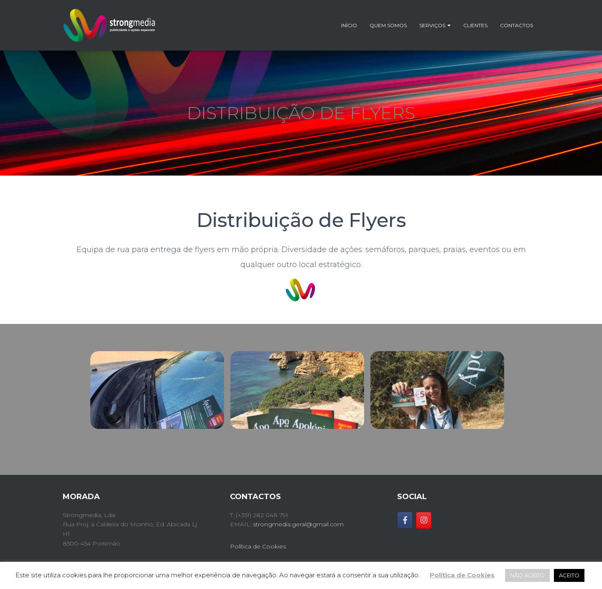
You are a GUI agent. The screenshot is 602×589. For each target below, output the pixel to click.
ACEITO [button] (569, 575)
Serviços (435, 25)
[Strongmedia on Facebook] (405, 520)
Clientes (475, 25)
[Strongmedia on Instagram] (423, 520)
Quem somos (388, 25)
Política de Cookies (258, 546)
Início (349, 25)
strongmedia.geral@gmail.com (298, 524)
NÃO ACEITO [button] (527, 575)
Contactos (516, 25)
